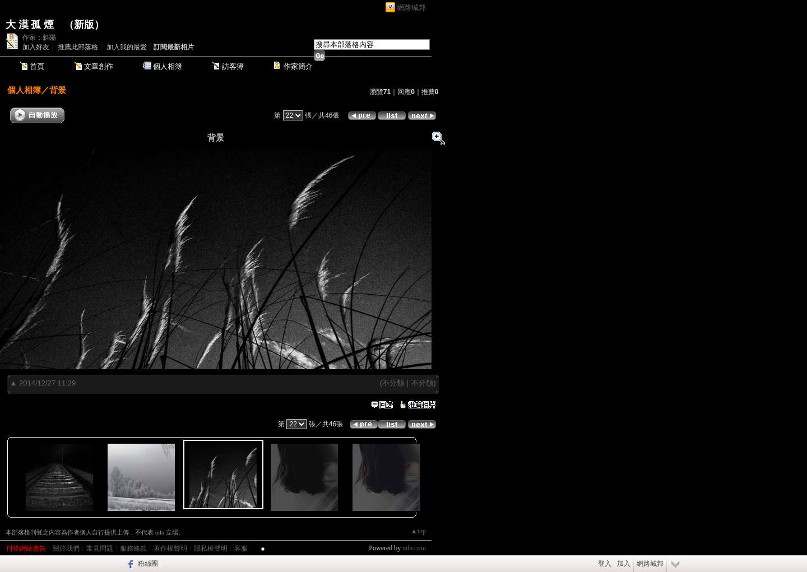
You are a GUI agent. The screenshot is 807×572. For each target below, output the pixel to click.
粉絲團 (148, 564)
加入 (623, 564)
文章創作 (98, 66)
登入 (604, 564)
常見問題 (99, 548)
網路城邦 (411, 7)
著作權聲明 (170, 548)
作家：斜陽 (39, 37)
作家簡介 (298, 66)
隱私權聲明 (211, 548)
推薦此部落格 (78, 47)
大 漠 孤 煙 (30, 24)
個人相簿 (167, 66)
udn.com (414, 548)
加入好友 (35, 47)
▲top (418, 531)
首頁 (37, 66)
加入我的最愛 (126, 47)
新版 (84, 24)
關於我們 (66, 548)
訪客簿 (233, 66)
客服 (241, 548)
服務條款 (133, 548)
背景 (57, 90)
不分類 (393, 383)
